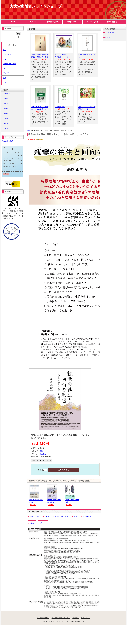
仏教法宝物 (34, 517)
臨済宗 (6, 113)
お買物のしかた (53, 22)
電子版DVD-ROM (61, 517)
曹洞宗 (6, 108)
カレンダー (7, 128)
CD (75, 517)
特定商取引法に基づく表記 (61, 618)
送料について (72, 22)
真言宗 (6, 103)
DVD (47, 517)
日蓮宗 (6, 118)
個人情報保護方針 (43, 618)
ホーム (12, 22)
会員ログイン (110, 37)
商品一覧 (32, 22)
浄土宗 (6, 98)
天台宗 (6, 123)
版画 (32, 523)
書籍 (28, 130)
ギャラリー (87, 517)
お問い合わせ (112, 22)
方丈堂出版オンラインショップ (36, 6)
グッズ (42, 523)
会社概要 (75, 618)
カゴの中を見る (7, 141)
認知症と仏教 (60, 107)
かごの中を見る (92, 22)
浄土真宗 (43, 454)
